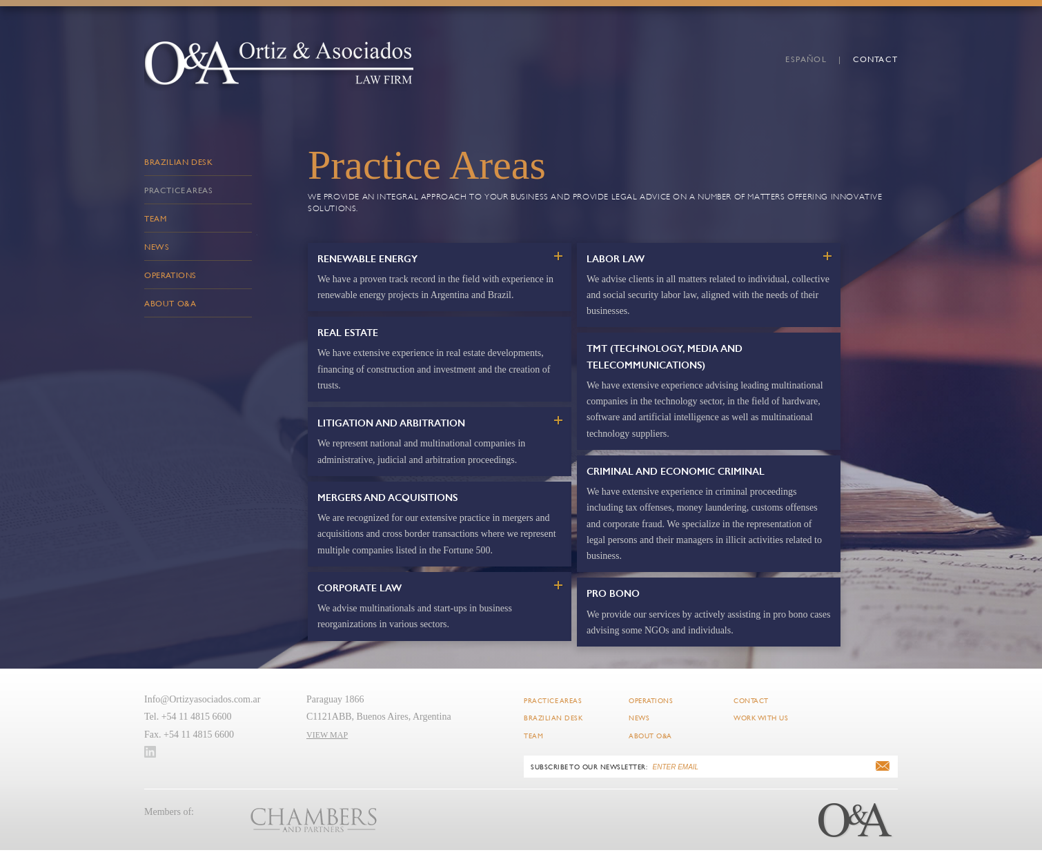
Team (155, 218)
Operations (170, 274)
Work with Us (761, 718)
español (805, 58)
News (156, 246)
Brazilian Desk (178, 161)
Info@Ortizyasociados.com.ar (202, 699)
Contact (875, 58)
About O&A (170, 303)
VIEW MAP (327, 735)
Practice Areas (178, 190)
